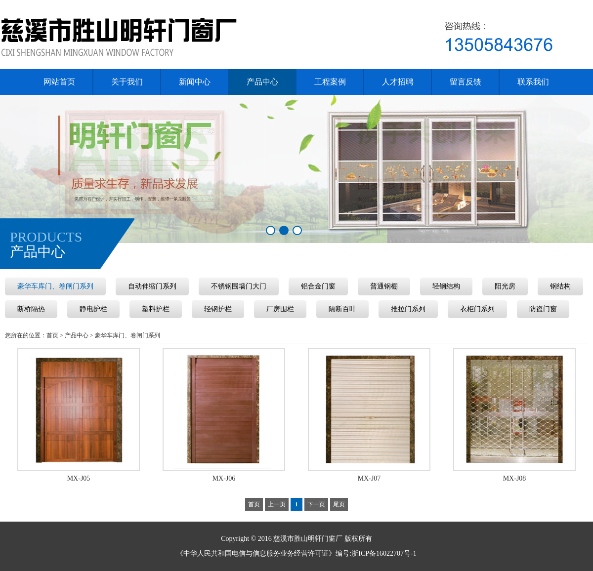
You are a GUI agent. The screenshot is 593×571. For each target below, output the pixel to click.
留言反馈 (465, 82)
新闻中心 (195, 82)
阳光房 (505, 286)
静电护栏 (93, 309)
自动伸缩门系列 (152, 286)
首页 (52, 335)
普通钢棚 (384, 286)
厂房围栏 (280, 309)
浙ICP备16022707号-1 (383, 553)
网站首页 (59, 82)
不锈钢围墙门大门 (238, 286)
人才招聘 (398, 82)
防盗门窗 (543, 309)
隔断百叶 (342, 309)
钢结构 (560, 286)
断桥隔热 (31, 309)
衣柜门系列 (477, 309)
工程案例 (330, 82)
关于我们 (127, 82)
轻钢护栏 (218, 309)
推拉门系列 (408, 309)
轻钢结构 (446, 286)
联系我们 (533, 82)
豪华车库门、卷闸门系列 (55, 286)
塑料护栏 (155, 309)
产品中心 (262, 82)
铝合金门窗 (318, 286)
